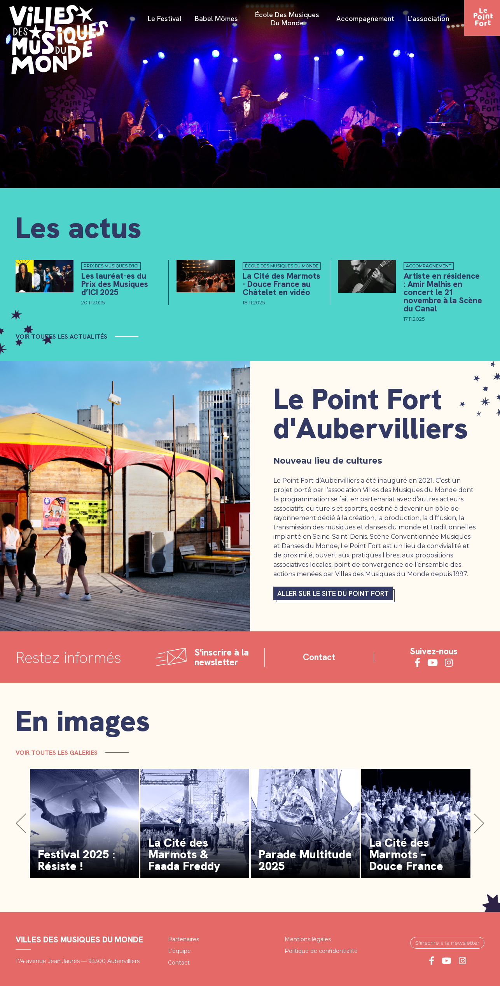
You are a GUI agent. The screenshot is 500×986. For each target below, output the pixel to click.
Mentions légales (308, 939)
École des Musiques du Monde (287, 19)
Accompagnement (365, 19)
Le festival (165, 19)
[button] (21, 823)
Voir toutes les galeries (57, 753)
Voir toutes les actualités (61, 336)
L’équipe (179, 950)
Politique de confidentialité (321, 950)
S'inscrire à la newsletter (447, 942)
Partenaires (183, 939)
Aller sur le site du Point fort (333, 593)
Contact (319, 657)
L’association (428, 19)
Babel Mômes (216, 19)
